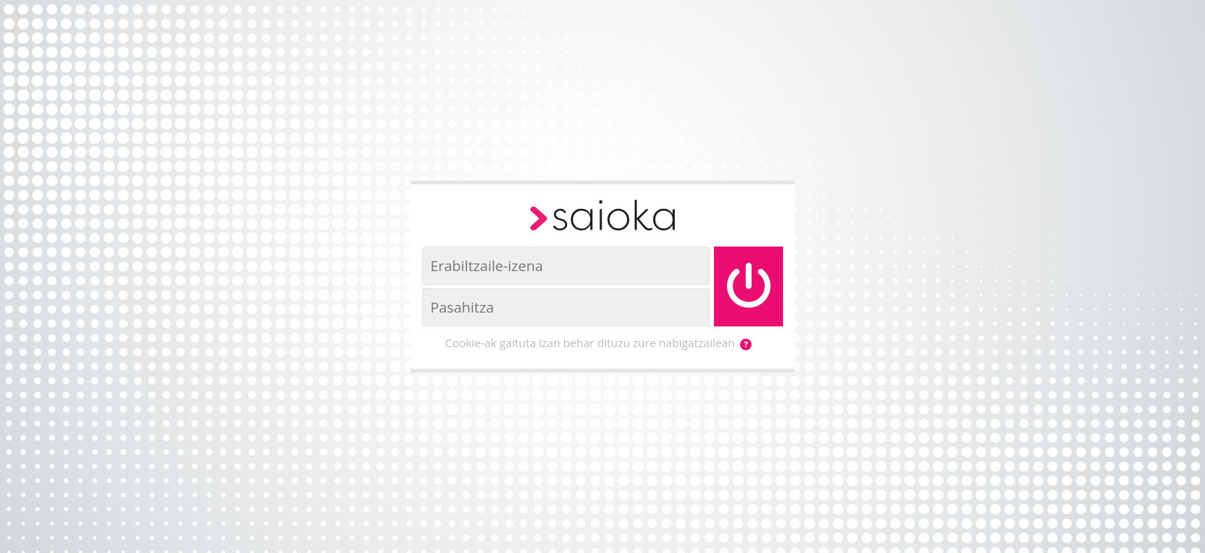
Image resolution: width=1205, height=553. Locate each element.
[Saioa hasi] (748, 286)
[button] (746, 344)
